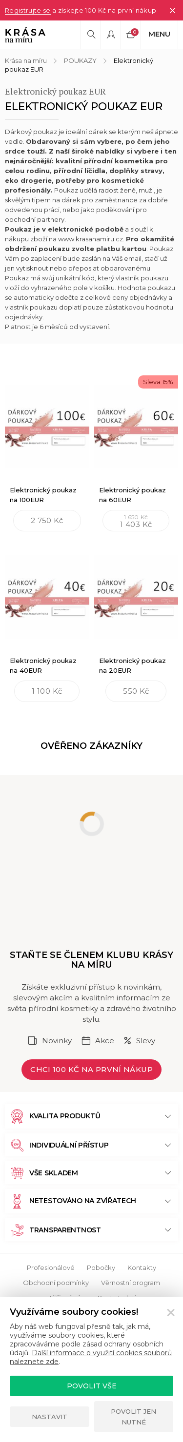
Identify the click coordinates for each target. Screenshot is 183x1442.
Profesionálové (51, 1267)
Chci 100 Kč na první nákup (91, 1069)
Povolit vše (92, 1386)
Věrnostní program (130, 1282)
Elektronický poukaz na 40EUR (43, 665)
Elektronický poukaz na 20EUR (132, 665)
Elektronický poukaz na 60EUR (132, 495)
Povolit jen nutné (133, 1416)
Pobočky (101, 1267)
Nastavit (49, 1417)
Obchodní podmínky (56, 1282)
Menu (159, 34)
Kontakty (141, 1267)
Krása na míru (26, 60)
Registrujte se (28, 10)
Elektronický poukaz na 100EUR (43, 495)
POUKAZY (80, 60)
